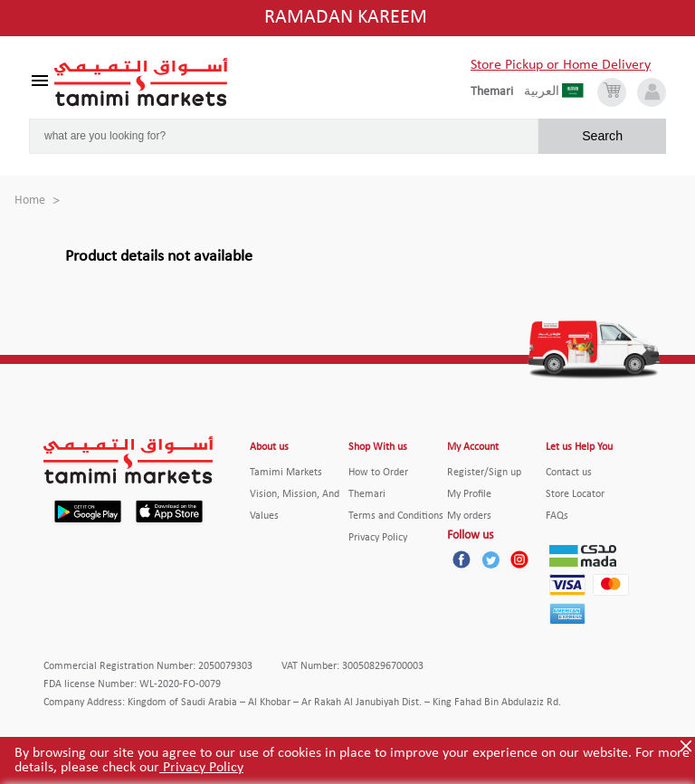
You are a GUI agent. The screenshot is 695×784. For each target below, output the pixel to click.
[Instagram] (519, 559)
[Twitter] (490, 559)
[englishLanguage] (497, 92)
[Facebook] (461, 559)
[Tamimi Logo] (141, 82)
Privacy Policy (201, 767)
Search (602, 136)
